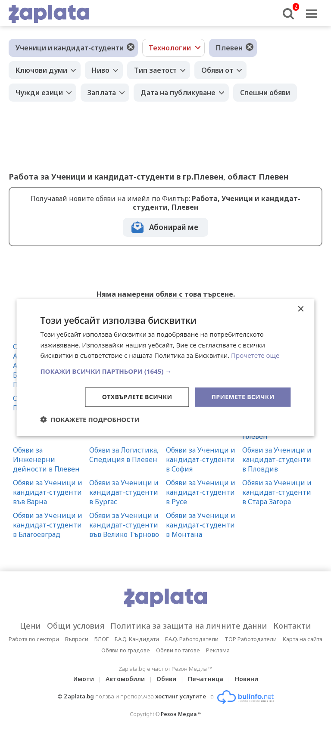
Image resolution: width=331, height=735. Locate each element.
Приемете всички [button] (242, 397)
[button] (165, 371)
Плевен (229, 48)
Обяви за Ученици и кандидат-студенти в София (200, 459)
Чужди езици (39, 92)
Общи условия (75, 625)
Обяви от (217, 70)
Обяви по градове (125, 650)
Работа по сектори (34, 639)
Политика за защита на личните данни (188, 625)
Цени (30, 625)
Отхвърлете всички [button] (137, 397)
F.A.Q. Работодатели (192, 639)
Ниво (100, 70)
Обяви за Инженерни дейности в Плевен (46, 459)
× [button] (300, 309)
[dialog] (165, 367)
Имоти (83, 679)
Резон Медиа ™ (181, 714)
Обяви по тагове (178, 650)
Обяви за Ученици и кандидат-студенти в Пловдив (277, 459)
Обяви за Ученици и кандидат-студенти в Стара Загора (277, 492)
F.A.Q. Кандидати (137, 639)
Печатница (205, 679)
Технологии (170, 48)
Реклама (218, 650)
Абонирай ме (173, 227)
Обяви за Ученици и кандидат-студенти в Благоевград (47, 525)
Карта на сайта (302, 639)
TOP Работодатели (251, 639)
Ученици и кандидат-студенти (70, 48)
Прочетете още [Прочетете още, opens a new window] (255, 355)
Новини (246, 679)
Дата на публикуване (178, 92)
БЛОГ (101, 639)
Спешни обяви (265, 92)
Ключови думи (41, 70)
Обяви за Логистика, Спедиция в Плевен (124, 454)
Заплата (101, 92)
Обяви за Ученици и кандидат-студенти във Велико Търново (124, 525)
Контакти (292, 625)
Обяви (166, 679)
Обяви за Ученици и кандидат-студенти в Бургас (124, 492)
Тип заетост (155, 70)
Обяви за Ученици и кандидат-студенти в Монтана (200, 525)
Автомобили (125, 679)
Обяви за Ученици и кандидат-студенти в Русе (200, 492)
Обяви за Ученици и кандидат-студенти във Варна (47, 492)
